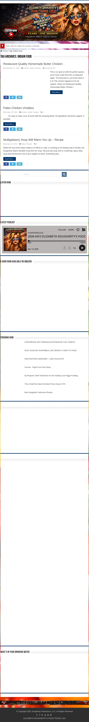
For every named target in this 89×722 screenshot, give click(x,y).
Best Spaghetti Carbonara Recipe (39, 392)
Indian (32, 68)
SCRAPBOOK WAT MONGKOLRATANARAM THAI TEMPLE (50, 342)
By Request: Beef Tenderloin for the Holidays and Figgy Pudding (51, 376)
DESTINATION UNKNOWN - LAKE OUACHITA (44, 359)
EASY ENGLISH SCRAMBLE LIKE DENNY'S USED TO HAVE (51, 350)
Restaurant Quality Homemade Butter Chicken (33, 63)
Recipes (38, 68)
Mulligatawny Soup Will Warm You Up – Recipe (33, 139)
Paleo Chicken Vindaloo (18, 108)
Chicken (26, 68)
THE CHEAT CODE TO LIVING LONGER (22, 46)
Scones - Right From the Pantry (38, 367)
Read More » (56, 92)
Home (4, 51)
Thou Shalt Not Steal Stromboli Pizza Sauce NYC (45, 384)
